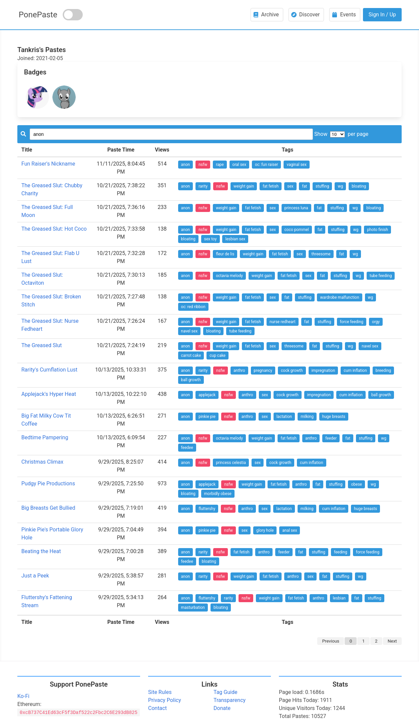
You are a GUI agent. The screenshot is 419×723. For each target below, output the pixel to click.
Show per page (341, 134)
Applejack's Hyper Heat (48, 394)
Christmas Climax (42, 462)
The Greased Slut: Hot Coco (54, 229)
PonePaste (38, 14)
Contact (157, 708)
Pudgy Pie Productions (48, 483)
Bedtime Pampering (44, 437)
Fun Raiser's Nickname (48, 164)
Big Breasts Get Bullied (48, 508)
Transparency (230, 700)
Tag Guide (225, 692)
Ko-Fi (23, 696)
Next (392, 641)
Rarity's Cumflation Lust (49, 370)
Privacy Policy (164, 700)
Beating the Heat (41, 551)
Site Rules (159, 692)
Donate (222, 708)
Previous (330, 641)
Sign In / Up (382, 14)
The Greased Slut (41, 345)
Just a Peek (35, 575)
